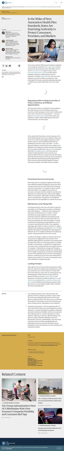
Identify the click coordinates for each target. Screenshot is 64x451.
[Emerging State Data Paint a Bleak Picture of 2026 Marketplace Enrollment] (50, 416)
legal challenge (45, 76)
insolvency (43, 151)
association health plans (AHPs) (37, 72)
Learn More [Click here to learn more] (9, 448)
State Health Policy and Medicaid (35, 365)
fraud (35, 151)
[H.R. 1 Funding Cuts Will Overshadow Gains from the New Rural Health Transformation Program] (50, 386)
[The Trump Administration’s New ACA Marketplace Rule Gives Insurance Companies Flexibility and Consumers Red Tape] (19, 389)
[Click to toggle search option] (56, 2)
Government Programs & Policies (35, 363)
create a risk (55, 228)
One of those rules (37, 71)
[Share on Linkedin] (6, 65)
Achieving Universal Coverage (36, 352)
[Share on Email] (9, 65)
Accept (59, 448)
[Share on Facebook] (3, 65)
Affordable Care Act (32, 359)
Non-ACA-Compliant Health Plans (35, 360)
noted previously (50, 276)
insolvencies (31, 280)
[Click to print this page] (19, 65)
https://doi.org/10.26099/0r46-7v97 (50, 345)
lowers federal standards (39, 116)
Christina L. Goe (9, 56)
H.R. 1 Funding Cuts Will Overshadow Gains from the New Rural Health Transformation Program (49, 401)
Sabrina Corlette (9, 48)
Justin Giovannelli (9, 40)
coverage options (51, 67)
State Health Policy (32, 364)
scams (56, 278)
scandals (52, 149)
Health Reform (31, 358)
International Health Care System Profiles (32, 6)
